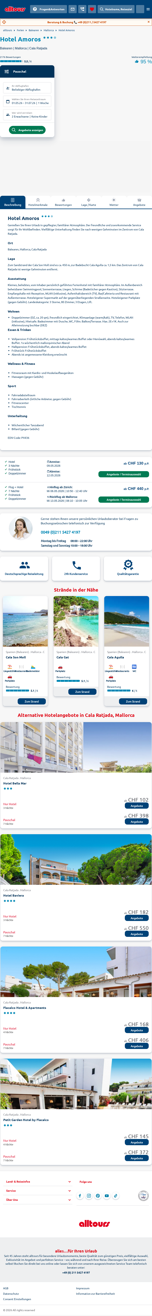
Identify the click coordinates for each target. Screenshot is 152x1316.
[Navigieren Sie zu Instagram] (88, 1197)
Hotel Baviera (13, 897)
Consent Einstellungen (17, 1300)
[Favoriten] (92, 9)
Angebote (139, 203)
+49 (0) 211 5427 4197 (76, 1274)
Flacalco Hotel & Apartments (24, 1009)
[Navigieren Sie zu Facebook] (79, 1197)
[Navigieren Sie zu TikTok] (115, 1197)
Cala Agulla (115, 659)
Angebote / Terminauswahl (124, 476)
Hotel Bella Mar (15, 785)
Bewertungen (63, 203)
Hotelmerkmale (38, 203)
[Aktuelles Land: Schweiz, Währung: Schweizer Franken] (140, 9)
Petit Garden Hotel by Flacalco (26, 1121)
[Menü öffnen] (148, 9)
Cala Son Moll (16, 659)
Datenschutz (11, 1295)
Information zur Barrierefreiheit (95, 1295)
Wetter (113, 203)
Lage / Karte (88, 203)
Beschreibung (12, 203)
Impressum (82, 1290)
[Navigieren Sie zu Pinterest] (97, 1197)
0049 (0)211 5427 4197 (60, 533)
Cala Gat (62, 659)
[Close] (148, 22)
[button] (39, 1183)
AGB (5, 1290)
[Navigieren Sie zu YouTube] (106, 1197)
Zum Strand (32, 703)
